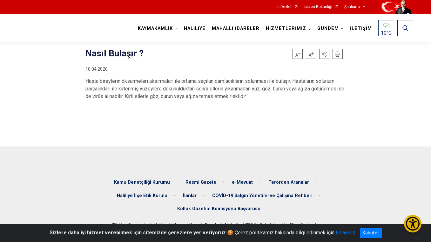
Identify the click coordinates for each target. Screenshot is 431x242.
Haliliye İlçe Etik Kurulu (142, 195)
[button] (324, 54)
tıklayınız (345, 233)
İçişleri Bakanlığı (318, 7)
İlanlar (190, 195)
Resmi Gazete (200, 182)
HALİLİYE (194, 28)
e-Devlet (284, 7)
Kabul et (371, 232)
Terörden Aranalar (288, 182)
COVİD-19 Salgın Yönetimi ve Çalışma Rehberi (262, 195)
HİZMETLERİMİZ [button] (286, 28)
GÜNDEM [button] (328, 28)
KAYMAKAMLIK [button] (155, 28)
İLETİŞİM (361, 28)
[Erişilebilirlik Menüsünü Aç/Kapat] (412, 223)
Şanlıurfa (352, 7)
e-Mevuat (242, 182)
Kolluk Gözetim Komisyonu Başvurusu (218, 208)
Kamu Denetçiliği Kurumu (142, 182)
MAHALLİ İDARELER (235, 28)
